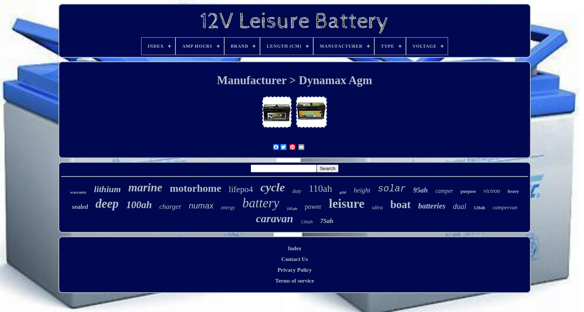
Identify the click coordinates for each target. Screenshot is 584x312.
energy (228, 207)
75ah (326, 221)
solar (392, 189)
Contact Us (294, 259)
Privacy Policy (294, 270)
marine (145, 187)
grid (343, 192)
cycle (272, 187)
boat (400, 204)
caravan (274, 218)
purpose (468, 191)
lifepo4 (241, 189)
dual (459, 206)
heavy (513, 191)
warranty (78, 192)
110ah (320, 188)
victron (491, 191)
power (313, 206)
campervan (504, 207)
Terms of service (294, 281)
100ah (139, 204)
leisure (347, 203)
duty (296, 191)
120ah (479, 207)
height (361, 190)
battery (260, 203)
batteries (432, 205)
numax (201, 205)
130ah (307, 222)
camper (444, 191)
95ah (420, 190)
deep (106, 203)
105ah (292, 208)
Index (295, 248)
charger (170, 206)
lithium (107, 189)
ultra (377, 207)
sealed (80, 206)
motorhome (195, 188)
